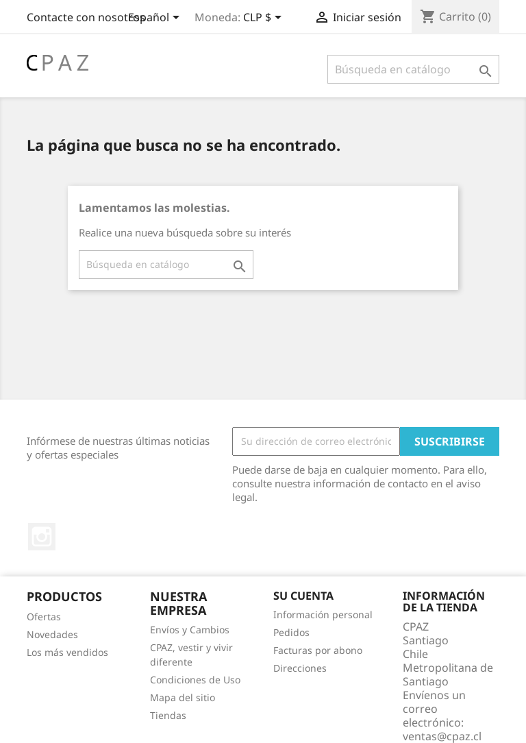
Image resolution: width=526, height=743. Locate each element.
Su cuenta (303, 595)
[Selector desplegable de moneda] (264, 18)
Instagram (41, 536)
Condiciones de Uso (195, 679)
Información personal (323, 614)
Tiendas (168, 715)
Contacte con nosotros (86, 17)
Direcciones (300, 667)
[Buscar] (413, 69)
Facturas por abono (317, 650)
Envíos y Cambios (189, 629)
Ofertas (44, 616)
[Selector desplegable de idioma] (156, 18)
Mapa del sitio (182, 697)
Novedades (52, 634)
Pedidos (291, 632)
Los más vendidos (67, 652)
